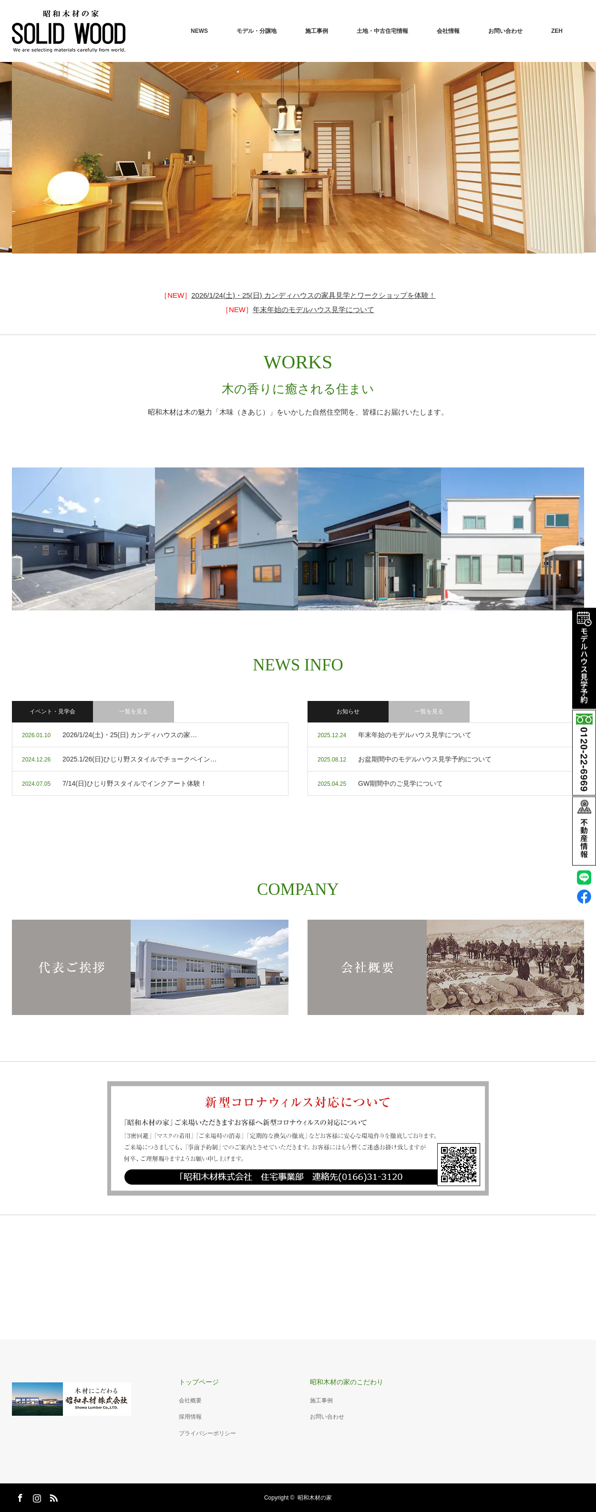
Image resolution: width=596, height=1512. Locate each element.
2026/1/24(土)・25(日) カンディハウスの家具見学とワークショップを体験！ (313, 295)
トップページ (199, 1382)
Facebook (19, 1496)
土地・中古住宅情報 (382, 31)
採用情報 (190, 1416)
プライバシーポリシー (207, 1433)
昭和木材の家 (315, 1497)
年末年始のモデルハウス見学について (313, 309)
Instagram (36, 1496)
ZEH (557, 31)
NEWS (199, 31)
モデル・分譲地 (256, 31)
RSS (52, 1496)
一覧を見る (429, 711)
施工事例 (316, 31)
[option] (298, 158)
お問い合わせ (505, 31)
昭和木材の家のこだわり (346, 1382)
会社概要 (190, 1400)
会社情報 (448, 31)
